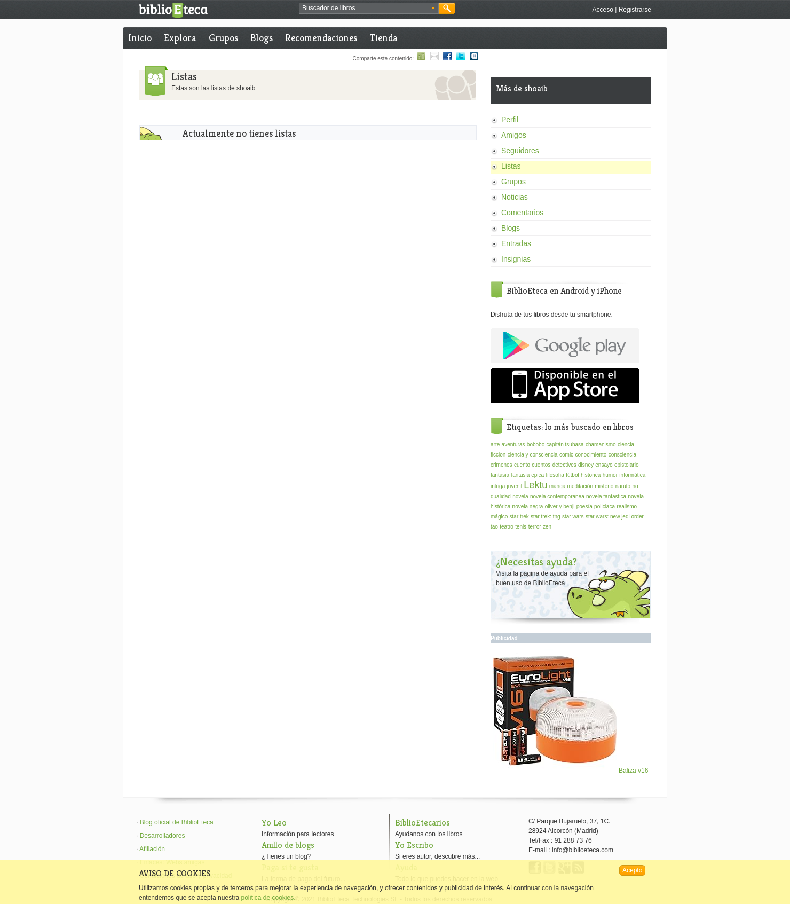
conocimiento (590, 455)
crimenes (501, 465)
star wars (573, 517)
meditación (580, 486)
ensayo (603, 465)
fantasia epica (527, 475)
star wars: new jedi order (615, 517)
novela (520, 496)
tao (494, 527)
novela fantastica (606, 496)
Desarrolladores (162, 835)
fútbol (572, 475)
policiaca (604, 506)
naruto (622, 486)
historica (591, 475)
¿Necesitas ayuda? (536, 562)
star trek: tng (545, 517)
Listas (511, 166)
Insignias (516, 259)
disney (586, 465)
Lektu (535, 484)
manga (557, 486)
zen (547, 527)
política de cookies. (268, 897)
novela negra (527, 506)
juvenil (514, 486)
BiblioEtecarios (422, 822)
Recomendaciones (321, 38)
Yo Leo (274, 822)
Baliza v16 (571, 770)
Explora (180, 38)
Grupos (223, 38)
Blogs (261, 38)
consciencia (622, 455)
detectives (564, 465)
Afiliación (152, 849)
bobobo (535, 444)
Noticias (514, 197)
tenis (520, 527)
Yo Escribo (414, 845)
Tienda (383, 38)
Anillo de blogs (288, 845)
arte (495, 444)
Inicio (140, 38)
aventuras (513, 444)
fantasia (500, 475)
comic (566, 455)
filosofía (555, 475)
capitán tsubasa (565, 444)
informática (632, 475)
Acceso (602, 9)
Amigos (513, 135)
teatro (507, 527)
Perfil (509, 119)
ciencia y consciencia (533, 455)
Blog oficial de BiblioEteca (177, 822)
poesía (584, 506)
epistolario (626, 465)
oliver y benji (560, 506)
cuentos (541, 465)
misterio (604, 486)
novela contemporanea (557, 496)
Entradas (516, 243)
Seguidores (520, 150)
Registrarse (635, 9)
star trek (519, 517)
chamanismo (601, 444)
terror (534, 527)
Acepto (632, 870)
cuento (522, 465)
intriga (498, 486)
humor (610, 475)
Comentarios (522, 212)
